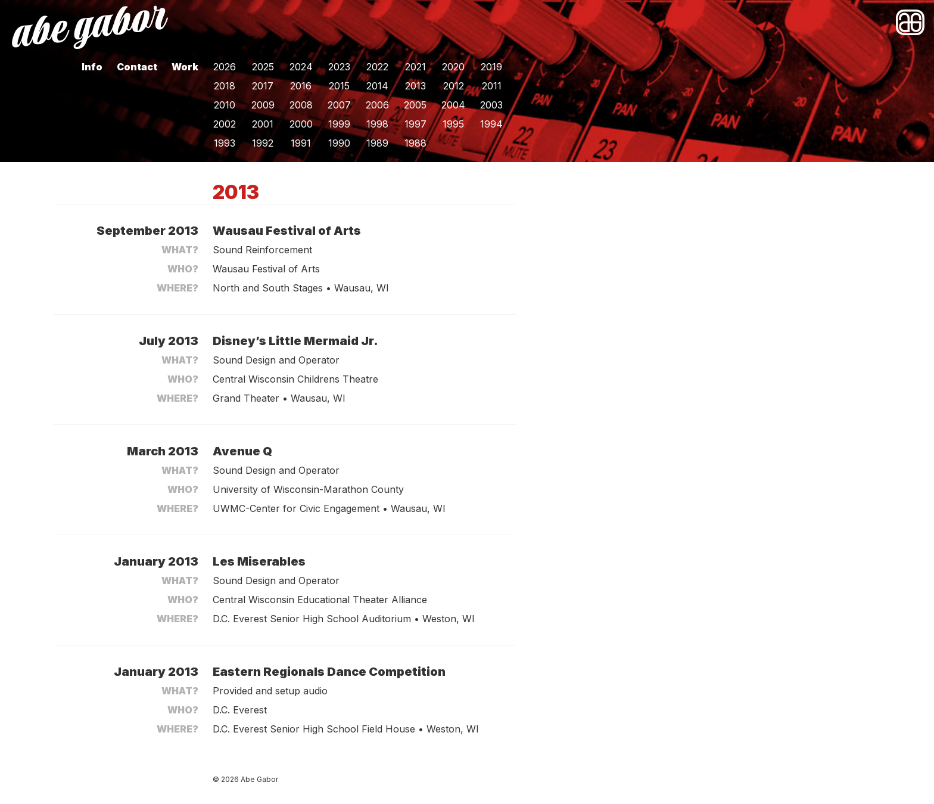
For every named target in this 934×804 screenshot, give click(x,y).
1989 (377, 143)
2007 (339, 105)
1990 (339, 143)
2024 (301, 67)
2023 (339, 67)
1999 (339, 124)
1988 (415, 143)
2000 (301, 124)
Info (92, 67)
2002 (224, 124)
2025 (263, 67)
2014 (377, 86)
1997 (415, 124)
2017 (262, 86)
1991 (301, 143)
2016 (301, 86)
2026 (224, 67)
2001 (262, 124)
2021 (415, 67)
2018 (224, 86)
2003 (491, 105)
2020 (453, 67)
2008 (301, 105)
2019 (491, 67)
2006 (377, 105)
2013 (415, 86)
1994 (491, 124)
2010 (224, 105)
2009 (263, 105)
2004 (453, 105)
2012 (453, 86)
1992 (262, 143)
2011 (492, 86)
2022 (377, 67)
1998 (377, 124)
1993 (224, 143)
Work (185, 67)
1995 (453, 124)
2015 (339, 86)
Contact (137, 67)
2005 (415, 105)
